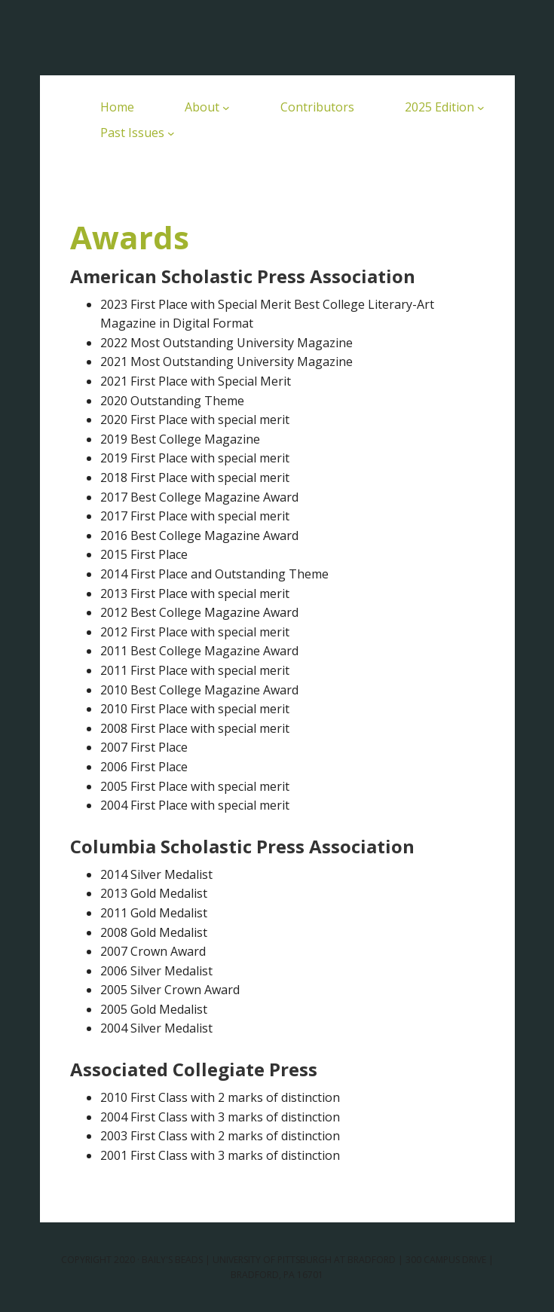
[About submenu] (226, 107)
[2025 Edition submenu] (481, 107)
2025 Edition (439, 107)
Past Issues (132, 132)
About (202, 107)
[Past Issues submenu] (171, 133)
